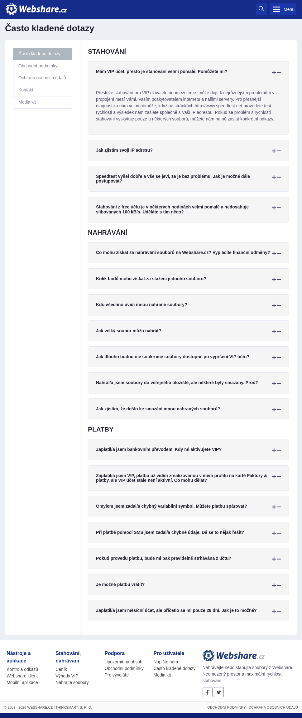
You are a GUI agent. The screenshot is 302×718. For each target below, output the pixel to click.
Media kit (27, 102)
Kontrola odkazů (22, 669)
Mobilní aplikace (22, 682)
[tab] (188, 71)
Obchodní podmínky (37, 65)
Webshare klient (22, 675)
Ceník (61, 669)
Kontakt (25, 89)
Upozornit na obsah (123, 661)
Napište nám (166, 661)
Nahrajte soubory (72, 682)
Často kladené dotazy (39, 53)
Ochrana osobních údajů (42, 77)
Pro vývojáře (116, 674)
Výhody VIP (66, 675)
